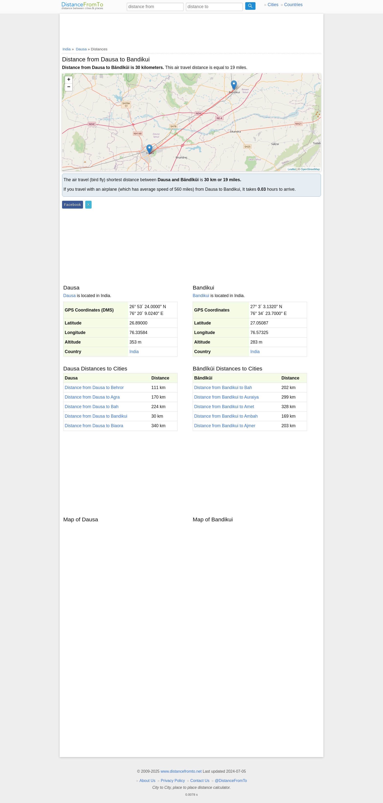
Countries (293, 4)
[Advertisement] (191, 28)
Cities (273, 4)
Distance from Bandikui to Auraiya (226, 397)
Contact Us (199, 781)
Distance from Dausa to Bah (91, 406)
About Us (147, 781)
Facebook (72, 205)
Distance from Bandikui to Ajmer (224, 425)
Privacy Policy (173, 781)
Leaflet (292, 169)
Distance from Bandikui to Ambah (226, 416)
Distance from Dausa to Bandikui (96, 416)
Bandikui (201, 295)
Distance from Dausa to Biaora (94, 425)
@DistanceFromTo (231, 781)
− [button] (68, 87)
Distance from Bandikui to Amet (224, 406)
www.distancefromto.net (181, 771)
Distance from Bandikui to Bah (223, 387)
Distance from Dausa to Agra (92, 397)
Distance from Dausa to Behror (94, 387)
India (134, 351)
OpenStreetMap (310, 169)
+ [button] (68, 80)
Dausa (69, 295)
